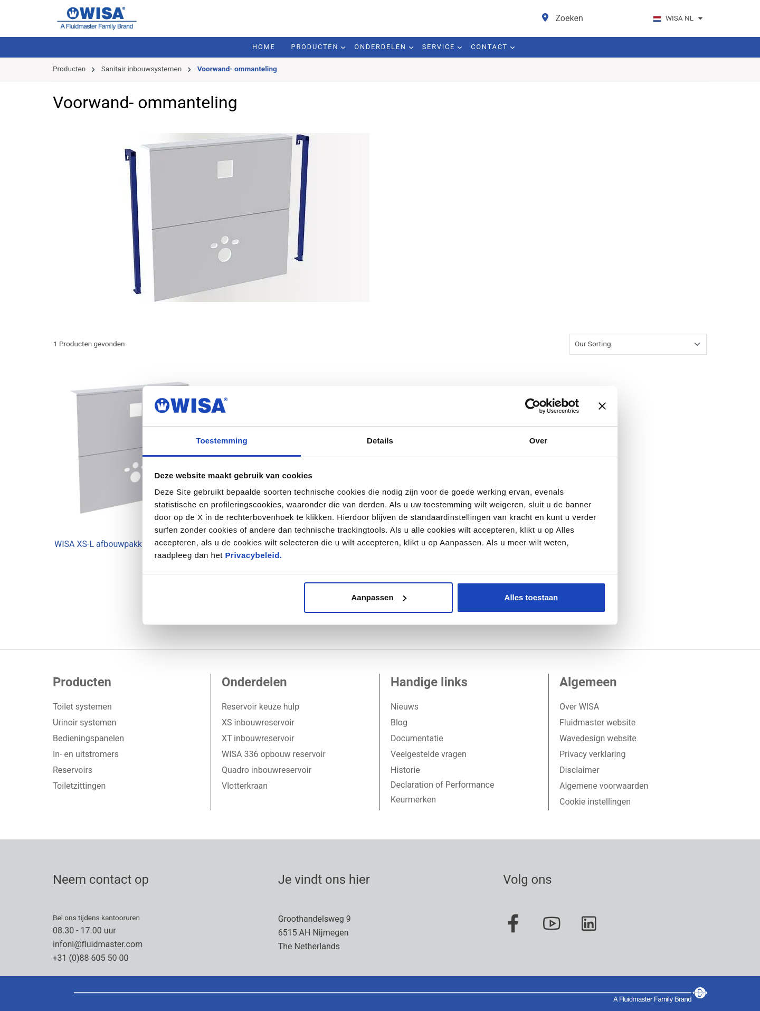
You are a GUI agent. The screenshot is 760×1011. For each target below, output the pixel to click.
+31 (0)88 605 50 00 (90, 958)
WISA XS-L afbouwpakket (101, 545)
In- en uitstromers (86, 754)
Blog (399, 722)
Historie (405, 770)
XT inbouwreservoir (258, 738)
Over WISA (579, 707)
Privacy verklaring (592, 754)
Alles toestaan (531, 597)
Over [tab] (538, 440)
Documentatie (417, 738)
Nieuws (405, 707)
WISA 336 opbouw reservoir (274, 754)
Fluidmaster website (597, 722)
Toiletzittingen (79, 786)
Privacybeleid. (253, 555)
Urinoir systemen (84, 722)
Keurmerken (413, 799)
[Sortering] (638, 344)
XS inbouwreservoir (258, 722)
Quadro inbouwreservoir (266, 770)
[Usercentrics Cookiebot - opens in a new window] (533, 406)
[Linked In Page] (594, 929)
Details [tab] (380, 440)
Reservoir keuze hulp (260, 707)
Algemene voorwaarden (603, 786)
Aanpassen (379, 597)
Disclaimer (579, 770)
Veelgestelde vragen (429, 754)
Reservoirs (72, 770)
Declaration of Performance (442, 785)
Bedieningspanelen (88, 738)
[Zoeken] (569, 18)
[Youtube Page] (557, 929)
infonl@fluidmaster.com (97, 944)
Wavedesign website (597, 738)
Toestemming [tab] (222, 440)
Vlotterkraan (245, 786)
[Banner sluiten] (602, 406)
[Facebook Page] (519, 929)
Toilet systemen (82, 707)
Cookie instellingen (595, 802)
